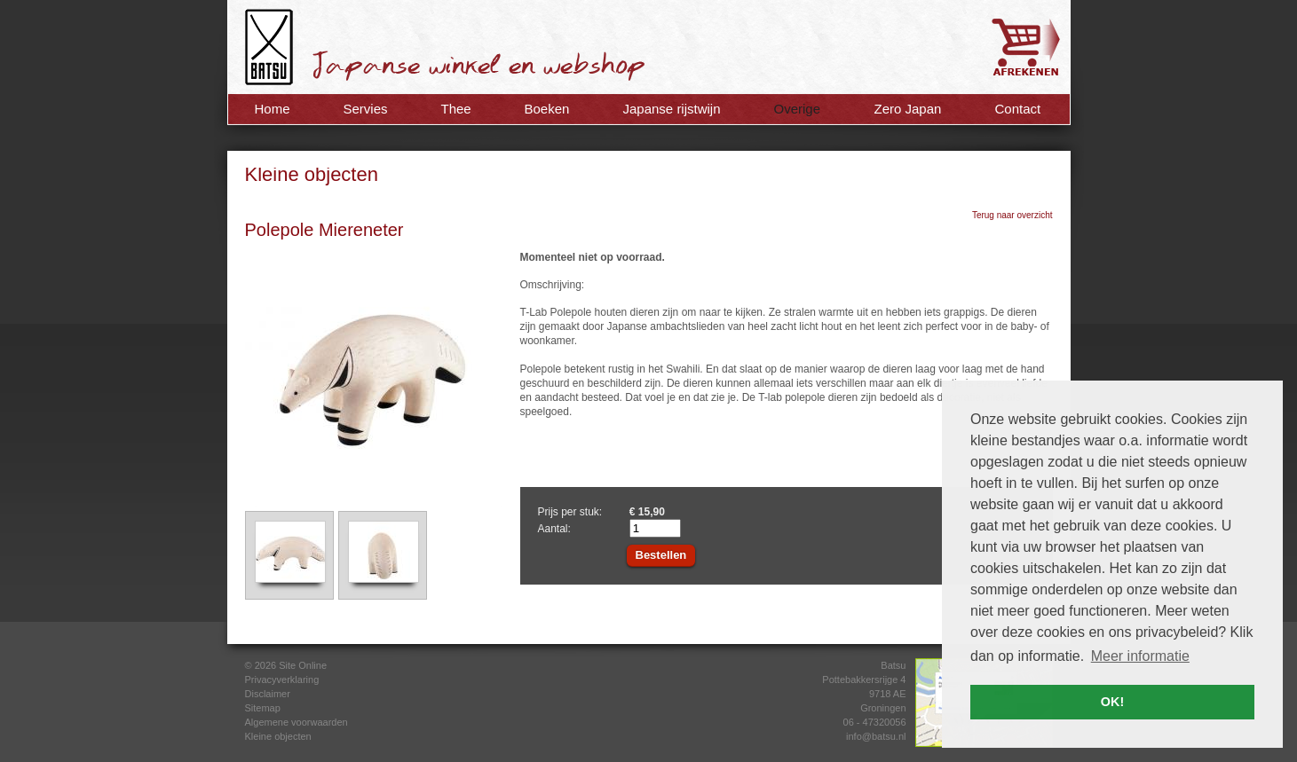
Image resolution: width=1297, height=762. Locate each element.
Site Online (303, 665)
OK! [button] (1112, 702)
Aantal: (554, 528)
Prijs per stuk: (570, 512)
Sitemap (263, 708)
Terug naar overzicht (1012, 215)
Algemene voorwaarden (296, 722)
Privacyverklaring (282, 679)
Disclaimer (267, 693)
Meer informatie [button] (1140, 656)
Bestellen (661, 555)
